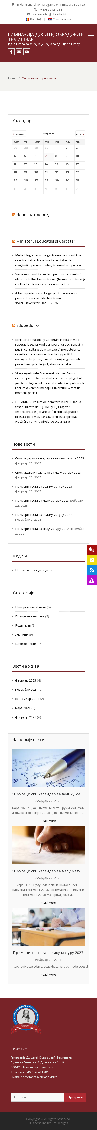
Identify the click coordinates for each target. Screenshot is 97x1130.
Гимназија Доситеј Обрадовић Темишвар (46, 36)
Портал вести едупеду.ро (34, 570)
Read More (48, 821)
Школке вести (25, 644)
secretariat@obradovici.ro (39, 1077)
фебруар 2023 (25, 680)
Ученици (21, 634)
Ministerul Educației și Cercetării (46, 241)
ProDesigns (60, 1123)
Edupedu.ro (27, 325)
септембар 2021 (27, 699)
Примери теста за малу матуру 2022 (42, 529)
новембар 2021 (26, 689)
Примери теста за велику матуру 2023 (43, 486)
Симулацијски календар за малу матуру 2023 (48, 472)
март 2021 (23, 708)
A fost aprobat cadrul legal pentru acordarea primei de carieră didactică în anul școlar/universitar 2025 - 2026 (46, 298)
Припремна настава (29, 616)
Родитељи (23, 625)
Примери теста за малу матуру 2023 (42, 500)
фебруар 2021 (25, 717)
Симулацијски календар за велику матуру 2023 (49, 458)
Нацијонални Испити (30, 607)
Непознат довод (32, 215)
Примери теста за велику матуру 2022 (43, 514)
